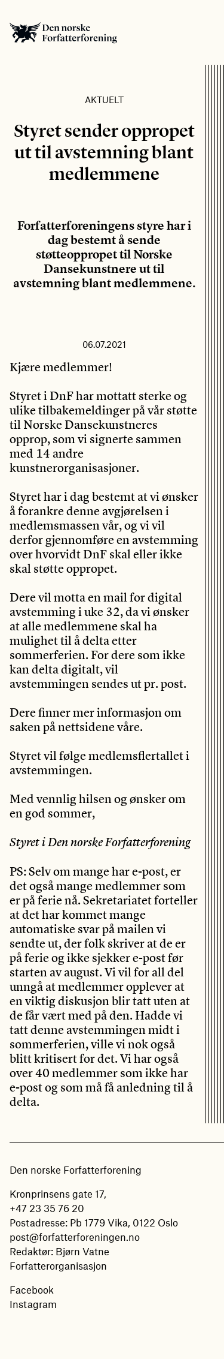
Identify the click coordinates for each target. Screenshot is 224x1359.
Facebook (32, 1289)
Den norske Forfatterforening (63, 32)
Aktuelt (104, 99)
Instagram (33, 1304)
